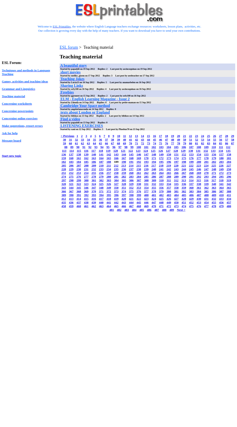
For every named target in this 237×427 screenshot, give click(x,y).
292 (199, 176)
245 (191, 169)
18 (166, 136)
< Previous (67, 136)
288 (169, 176)
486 (149, 210)
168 (131, 158)
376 (139, 191)
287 (161, 176)
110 (214, 147)
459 (71, 206)
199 (191, 162)
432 (214, 198)
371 (101, 191)
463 (101, 206)
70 (130, 143)
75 (160, 143)
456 (221, 202)
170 (146, 158)
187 (101, 162)
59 (64, 143)
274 (63, 176)
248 (214, 169)
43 (142, 139)
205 (63, 165)
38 (112, 139)
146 (139, 154)
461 (86, 206)
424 (154, 198)
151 (176, 154)
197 (176, 162)
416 (93, 198)
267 (184, 173)
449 (169, 202)
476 (199, 206)
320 (63, 184)
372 (108, 191)
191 (131, 162)
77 (172, 143)
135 (228, 150)
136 (63, 154)
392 (86, 195)
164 (101, 158)
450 (176, 202)
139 (86, 154)
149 (161, 154)
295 (221, 176)
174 (176, 158)
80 (190, 143)
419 (116, 198)
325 (101, 184)
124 (145, 150)
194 (154, 162)
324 (93, 184)
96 (113, 147)
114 (71, 150)
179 (214, 158)
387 (221, 191)
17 (160, 136)
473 (176, 206)
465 (116, 206)
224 (206, 165)
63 (88, 143)
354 (146, 187)
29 (232, 136)
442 (116, 202)
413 (71, 198)
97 (120, 147)
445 (139, 202)
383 (191, 191)
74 (154, 143)
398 (131, 195)
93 (95, 147)
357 (169, 187)
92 (89, 147)
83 (208, 143)
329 (131, 184)
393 (93, 195)
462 (93, 206)
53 (202, 139)
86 (226, 143)
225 (214, 165)
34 (88, 139)
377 (146, 191)
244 (184, 169)
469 (146, 206)
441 (108, 202)
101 (146, 147)
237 (131, 169)
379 (161, 191)
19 (172, 136)
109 (206, 147)
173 (169, 158)
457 (229, 202)
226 (221, 165)
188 (108, 162)
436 (71, 202)
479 (221, 206)
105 (176, 147)
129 (183, 150)
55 (214, 139)
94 (101, 147)
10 (118, 136)
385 (206, 191)
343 (63, 187)
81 (196, 143)
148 (154, 154)
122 (130, 150)
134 (221, 150)
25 (208, 136)
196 (169, 162)
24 (202, 136)
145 (131, 154)
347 (93, 187)
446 (146, 202)
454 (206, 202)
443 (124, 202)
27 (220, 136)
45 (154, 139)
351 (124, 187)
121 (123, 150)
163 (93, 158)
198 (184, 162)
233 (101, 169)
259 (124, 173)
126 (160, 150)
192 (139, 162)
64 (94, 143)
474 (184, 206)
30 (64, 139)
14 (142, 136)
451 (184, 202)
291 (191, 176)
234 (108, 169)
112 (228, 147)
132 (206, 150)
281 (116, 176)
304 (116, 180)
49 (178, 139)
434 (229, 198)
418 (108, 198)
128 (175, 150)
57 (226, 139)
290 (184, 176)
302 (101, 180)
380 (169, 191)
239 (146, 169)
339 (206, 184)
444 (131, 202)
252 (71, 173)
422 (139, 198)
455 (214, 202)
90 (77, 147)
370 (93, 191)
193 (146, 162)
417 (101, 198)
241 (161, 169)
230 (78, 169)
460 (78, 206)
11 (124, 136)
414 (78, 198)
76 (166, 143)
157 (221, 154)
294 (214, 176)
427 (176, 198)
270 (206, 173)
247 (206, 169)
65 (100, 143)
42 (136, 139)
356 (161, 187)
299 (78, 180)
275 (71, 176)
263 (154, 173)
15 (148, 136)
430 (199, 198)
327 (116, 184)
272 (221, 173)
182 (63, 162)
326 (108, 184)
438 (86, 202)
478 (214, 206)
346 (86, 187)
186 (93, 162)
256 (101, 173)
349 (108, 187)
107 (191, 147)
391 (78, 195)
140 (93, 154)
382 (184, 191)
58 (232, 139)
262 (146, 173)
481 (111, 210)
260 (131, 173)
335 (176, 184)
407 (199, 195)
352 (131, 187)
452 (191, 202)
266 (176, 173)
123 (138, 150)
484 (134, 210)
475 (191, 206)
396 (116, 195)
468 (139, 206)
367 (71, 191)
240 (154, 169)
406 (191, 195)
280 (108, 176)
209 (93, 165)
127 (168, 150)
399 (139, 195)
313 (184, 180)
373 (116, 191)
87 (232, 143)
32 (76, 139)
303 (108, 180)
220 (176, 165)
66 (106, 143)
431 (206, 198)
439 (93, 202)
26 (214, 136)
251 (63, 173)
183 (71, 162)
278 (93, 176)
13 (136, 136)
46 (160, 139)
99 (132, 147)
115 (79, 150)
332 (154, 184)
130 (190, 150)
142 (108, 154)
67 (112, 143)
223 (199, 165)
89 (71, 147)
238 (139, 169)
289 (176, 176)
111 (221, 147)
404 (176, 195)
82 (202, 143)
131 (198, 150)
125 (153, 150)
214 (131, 165)
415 (86, 198)
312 (176, 180)
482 (119, 210)
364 (221, 187)
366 (63, 191)
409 (214, 195)
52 (196, 139)
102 (154, 147)
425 (161, 198)
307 (139, 180)
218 (161, 165)
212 (116, 165)
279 (101, 176)
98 (126, 147)
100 (139, 147)
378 (154, 191)
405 (184, 195)
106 (184, 147)
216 (146, 165)
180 (221, 158)
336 (184, 184)
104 (169, 147)
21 (184, 136)
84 (214, 143)
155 (206, 154)
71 (136, 143)
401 (154, 195)
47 (166, 139)
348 (101, 187)
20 (178, 136)
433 (221, 198)
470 (154, 206)
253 (78, 173)
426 (169, 198)
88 (65, 147)
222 (191, 165)
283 (131, 176)
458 (63, 206)
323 (86, 184)
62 (82, 143)
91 (83, 147)
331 (146, 184)
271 (214, 173)
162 (86, 158)
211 (108, 165)
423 (146, 198)
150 (169, 154)
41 (130, 139)
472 (169, 206)
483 (126, 210)
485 (141, 210)
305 (124, 180)
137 (71, 154)
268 (191, 173)
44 (148, 139)
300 (86, 180)
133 (213, 150)
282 (124, 176)
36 (100, 139)
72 (142, 143)
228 (63, 169)
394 (101, 195)
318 (221, 180)
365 (229, 187)
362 (206, 187)
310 (161, 180)
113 (64, 150)
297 (63, 180)
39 (118, 139)
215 (139, 165)
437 (78, 202)
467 (131, 206)
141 (101, 154)
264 (161, 173)
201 (206, 162)
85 (220, 143)
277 (86, 176)
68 (118, 143)
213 (124, 165)
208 (86, 165)
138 (78, 154)
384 (199, 191)
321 (71, 184)
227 (229, 165)
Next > (181, 210)
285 (146, 176)
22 (190, 136)
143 (116, 154)
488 (164, 210)
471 (161, 206)
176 (191, 158)
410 (221, 195)
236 (124, 169)
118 (101, 150)
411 (229, 195)
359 (184, 187)
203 (221, 162)
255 (93, 173)
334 (169, 184)
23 (196, 136)
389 (63, 195)
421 (131, 198)
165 (108, 158)
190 (124, 162)
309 (154, 180)
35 (94, 139)
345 (78, 187)
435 (63, 202)
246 (199, 169)
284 (139, 176)
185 (86, 162)
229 (71, 169)
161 (78, 158)
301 (93, 180)
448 (161, 202)
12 (130, 136)
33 (82, 139)
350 (116, 187)
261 (139, 173)
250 (229, 169)
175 (184, 158)
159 (63, 158)
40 (124, 139)
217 (154, 165)
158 (229, 154)
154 (199, 154)
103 (161, 147)
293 (206, 176)
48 (172, 139)
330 (139, 184)
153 (191, 154)
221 (184, 165)
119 (108, 150)
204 (229, 162)
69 (124, 143)
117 (93, 150)
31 (70, 139)
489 (171, 210)
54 (208, 139)
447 (154, 202)
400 (146, 195)
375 (131, 191)
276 (78, 176)
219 (169, 165)
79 (184, 143)
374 (124, 191)
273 (229, 173)
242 (169, 169)
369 (86, 191)
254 (86, 173)
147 (146, 154)
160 (71, 158)
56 (220, 139)
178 (206, 158)
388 (229, 191)
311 (169, 180)
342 (229, 184)
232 (93, 169)
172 (161, 158)
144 (124, 154)
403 (169, 195)
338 (199, 184)
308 (146, 180)
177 (199, 158)
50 (184, 139)
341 (221, 184)
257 (108, 173)
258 (116, 173)
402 (161, 195)
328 (124, 184)
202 (214, 162)
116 (86, 150)
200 (199, 162)
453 (199, 202)
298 (71, 180)
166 (116, 158)
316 (206, 180)
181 (229, 158)
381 (176, 191)
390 (71, 195)
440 (101, 202)
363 (214, 187)
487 (156, 210)
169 (139, 158)
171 (154, 158)
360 (191, 187)
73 (148, 143)
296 (229, 176)
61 (76, 143)
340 (214, 184)
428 (184, 198)
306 (131, 180)
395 (108, 195)
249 (221, 169)
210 (101, 165)
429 (191, 198)
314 (191, 180)
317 (214, 180)
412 (63, 198)
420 (124, 198)
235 (116, 169)
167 (124, 158)
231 (86, 169)
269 (199, 173)
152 (184, 154)
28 (226, 136)
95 (107, 147)
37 (106, 139)
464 (108, 206)
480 (229, 206)
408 (206, 195)
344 (71, 187)
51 (190, 139)
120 (115, 150)
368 (78, 191)
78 (178, 143)
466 (124, 206)
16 (154, 136)
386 (214, 191)
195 (161, 162)
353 (139, 187)
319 (229, 180)
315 (199, 180)
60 (70, 143)
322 (78, 184)
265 (169, 173)
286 (154, 176)
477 (206, 206)
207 (78, 165)
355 (154, 187)
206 (71, 165)
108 (199, 147)
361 (199, 187)
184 (78, 162)
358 (176, 187)
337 (191, 184)
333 (161, 184)
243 (176, 169)
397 (124, 195)
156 (214, 154)
